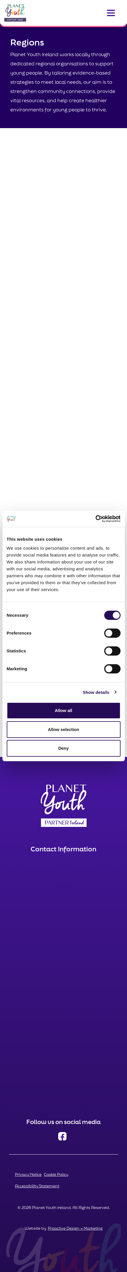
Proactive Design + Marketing (75, 1228)
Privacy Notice (28, 1174)
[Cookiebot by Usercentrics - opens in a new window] (95, 519)
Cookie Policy (56, 1174)
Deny (63, 748)
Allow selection (63, 729)
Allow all (63, 710)
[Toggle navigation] (111, 13)
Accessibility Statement (37, 1186)
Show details (96, 692)
